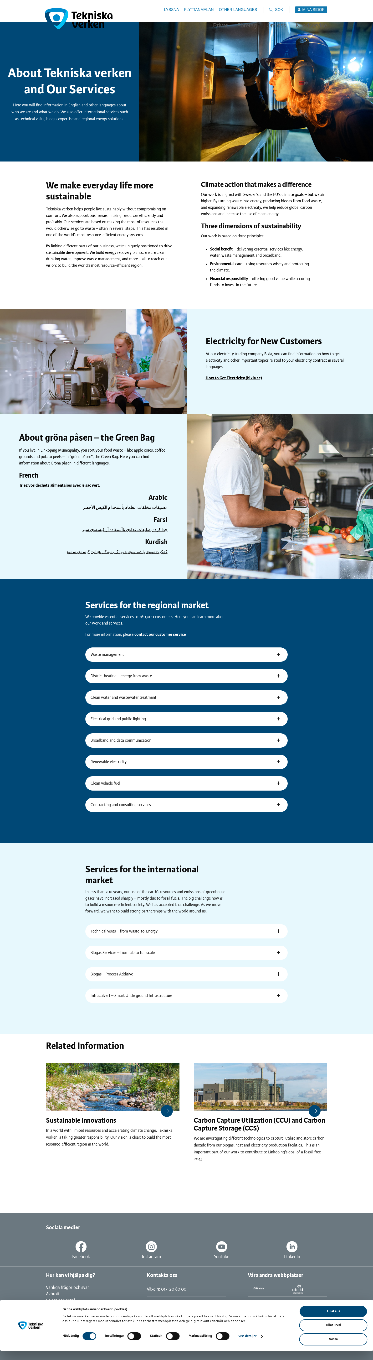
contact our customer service (160, 634)
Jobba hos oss (58, 1307)
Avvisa (333, 1348)
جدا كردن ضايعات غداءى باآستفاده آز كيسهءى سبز (125, 530)
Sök (279, 10)
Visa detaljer (247, 1345)
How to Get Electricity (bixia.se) (234, 378)
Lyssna (171, 10)
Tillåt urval (333, 1334)
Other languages (238, 10)
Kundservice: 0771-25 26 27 (172, 1304)
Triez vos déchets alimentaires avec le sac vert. (59, 485)
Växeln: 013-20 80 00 (166, 1289)
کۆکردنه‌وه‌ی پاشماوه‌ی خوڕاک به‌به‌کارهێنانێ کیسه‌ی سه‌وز (117, 552)
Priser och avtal (60, 1300)
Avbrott (53, 1294)
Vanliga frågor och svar (67, 1287)
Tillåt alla (333, 1320)
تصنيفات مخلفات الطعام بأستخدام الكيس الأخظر (125, 507)
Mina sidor (313, 10)
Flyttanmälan (199, 10)
